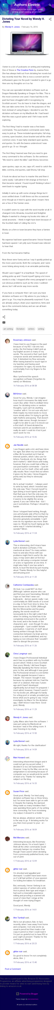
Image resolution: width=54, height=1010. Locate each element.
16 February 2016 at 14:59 (25, 749)
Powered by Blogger (27, 994)
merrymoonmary (33, 999)
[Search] (50, 5)
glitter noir (17, 869)
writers (31, 329)
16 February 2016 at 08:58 (25, 385)
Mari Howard (19, 757)
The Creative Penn (25, 70)
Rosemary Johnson (22, 340)
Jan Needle (18, 445)
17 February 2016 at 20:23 (25, 943)
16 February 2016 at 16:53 (25, 783)
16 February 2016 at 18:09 (25, 829)
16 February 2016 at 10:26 (25, 437)
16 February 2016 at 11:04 (25, 533)
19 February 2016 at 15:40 (25, 962)
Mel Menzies (19, 837)
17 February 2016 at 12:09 (25, 861)
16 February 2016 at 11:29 (25, 709)
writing (41, 329)
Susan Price (18, 791)
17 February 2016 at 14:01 (25, 909)
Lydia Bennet (19, 541)
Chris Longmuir (20, 653)
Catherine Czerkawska (23, 585)
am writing (8, 329)
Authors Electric (27, 5)
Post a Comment (13, 969)
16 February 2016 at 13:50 (25, 733)
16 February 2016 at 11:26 (25, 645)
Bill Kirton (17, 394)
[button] (50, 19)
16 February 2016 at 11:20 (25, 577)
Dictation (21, 329)
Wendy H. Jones (20, 717)
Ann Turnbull (19, 917)
